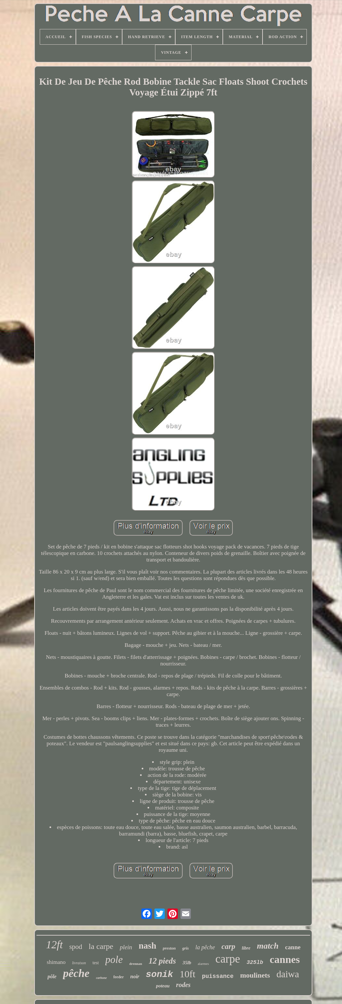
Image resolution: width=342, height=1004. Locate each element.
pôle (52, 976)
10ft (187, 973)
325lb (255, 962)
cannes (285, 959)
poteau (163, 985)
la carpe (101, 946)
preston (169, 948)
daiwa (288, 974)
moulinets (255, 975)
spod (75, 947)
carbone (101, 978)
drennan (135, 964)
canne (293, 947)
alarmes (203, 964)
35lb (186, 962)
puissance (218, 976)
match (267, 946)
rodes (183, 984)
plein (126, 947)
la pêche (205, 947)
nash (147, 946)
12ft (54, 945)
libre (246, 948)
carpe (227, 959)
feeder (118, 977)
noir (134, 976)
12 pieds (162, 960)
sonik (159, 974)
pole (113, 959)
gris (185, 948)
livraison (79, 963)
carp (228, 946)
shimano (56, 962)
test (96, 962)
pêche (76, 973)
